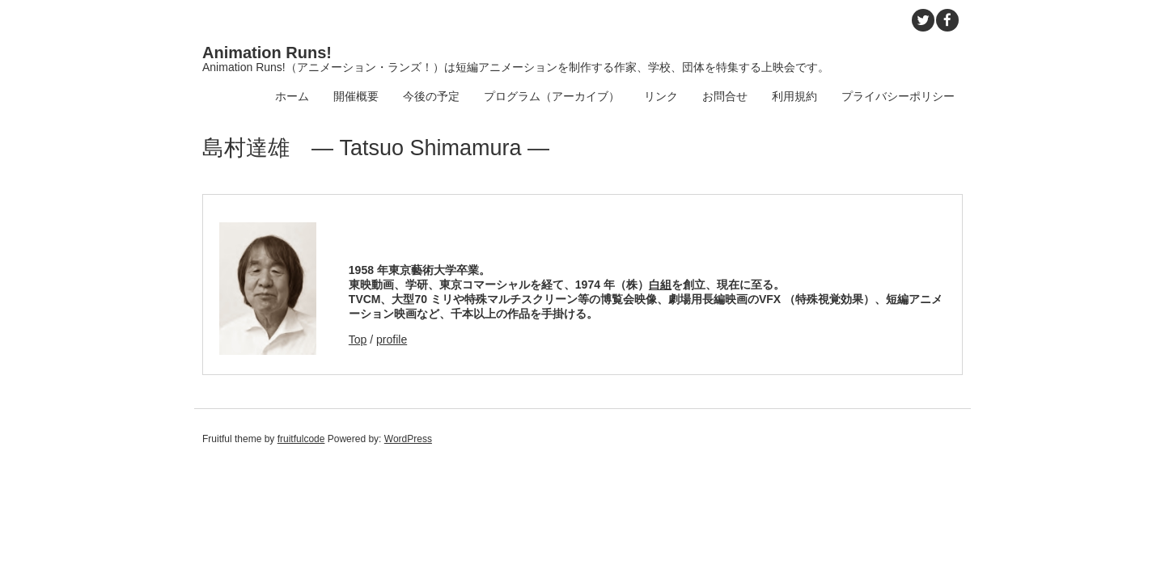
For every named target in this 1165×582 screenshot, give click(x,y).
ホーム (292, 96)
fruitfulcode (301, 439)
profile (391, 339)
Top (358, 339)
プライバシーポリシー (898, 96)
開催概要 (356, 96)
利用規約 (794, 96)
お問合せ (725, 96)
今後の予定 (431, 96)
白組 (660, 284)
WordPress (408, 439)
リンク (661, 96)
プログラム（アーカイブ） (552, 96)
